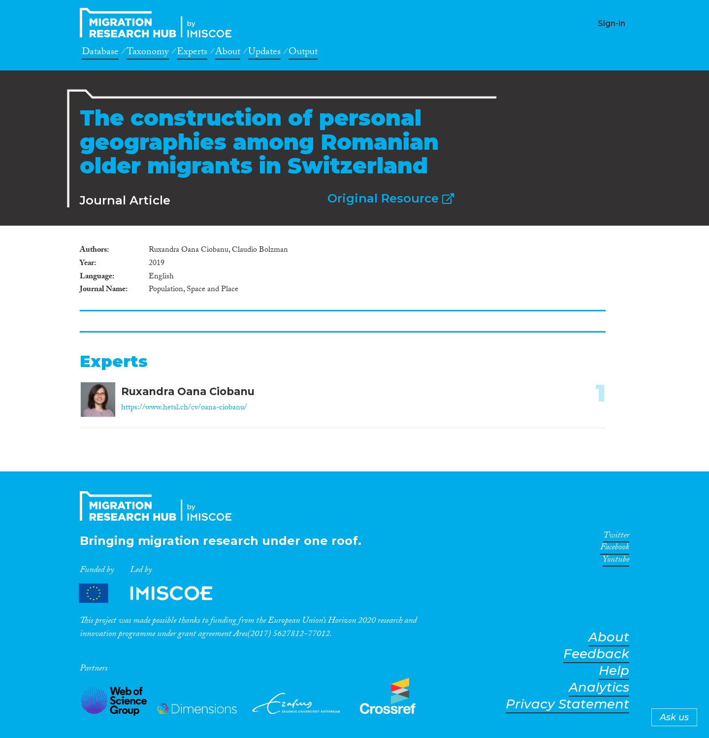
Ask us (674, 717)
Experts (192, 53)
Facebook (614, 549)
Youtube (616, 561)
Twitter (616, 537)
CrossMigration (158, 22)
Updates (264, 53)
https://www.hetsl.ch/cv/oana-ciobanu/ (184, 408)
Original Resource (390, 198)
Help (614, 670)
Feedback (596, 654)
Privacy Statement (567, 704)
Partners (154, 593)
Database (100, 53)
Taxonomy (148, 53)
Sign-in (611, 23)
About (227, 53)
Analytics (599, 687)
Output (303, 53)
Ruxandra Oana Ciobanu (188, 391)
